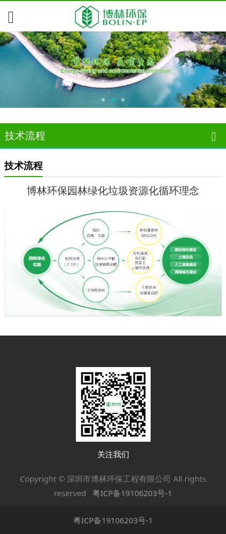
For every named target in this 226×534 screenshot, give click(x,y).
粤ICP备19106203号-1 (132, 493)
